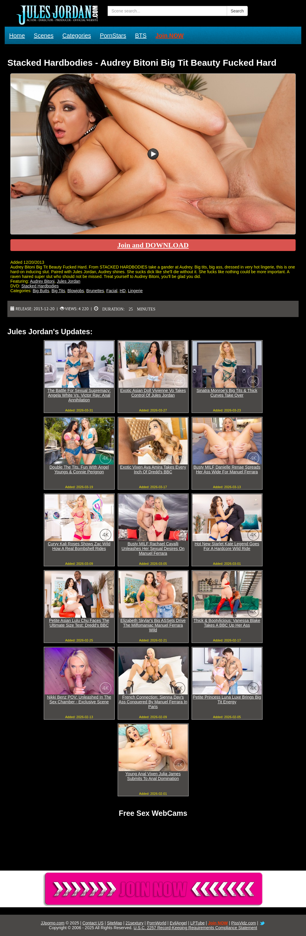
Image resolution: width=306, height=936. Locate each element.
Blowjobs (75, 290)
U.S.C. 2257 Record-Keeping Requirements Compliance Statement (195, 927)
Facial (111, 290)
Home (17, 35)
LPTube (197, 923)
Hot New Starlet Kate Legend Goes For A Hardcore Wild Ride (227, 546)
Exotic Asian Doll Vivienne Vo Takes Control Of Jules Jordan (153, 393)
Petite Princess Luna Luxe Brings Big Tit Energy (227, 699)
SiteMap (114, 923)
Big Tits (58, 290)
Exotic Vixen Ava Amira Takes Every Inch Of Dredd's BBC (153, 469)
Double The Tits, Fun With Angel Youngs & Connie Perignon (79, 469)
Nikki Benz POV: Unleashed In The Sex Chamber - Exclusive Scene (79, 699)
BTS (141, 35)
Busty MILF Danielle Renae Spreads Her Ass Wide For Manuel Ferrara (226, 469)
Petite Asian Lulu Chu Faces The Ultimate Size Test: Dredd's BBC (79, 623)
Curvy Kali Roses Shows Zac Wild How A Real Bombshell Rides (79, 546)
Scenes (44, 35)
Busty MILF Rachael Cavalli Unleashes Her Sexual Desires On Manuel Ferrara (153, 548)
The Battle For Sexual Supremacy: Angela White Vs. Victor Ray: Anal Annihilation (79, 395)
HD (123, 290)
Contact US (93, 923)
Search (237, 11)
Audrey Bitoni (42, 281)
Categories (76, 35)
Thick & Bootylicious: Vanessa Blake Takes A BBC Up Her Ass (227, 623)
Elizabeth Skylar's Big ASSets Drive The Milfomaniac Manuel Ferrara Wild (153, 625)
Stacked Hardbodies (40, 286)
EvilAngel (178, 923)
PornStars (113, 35)
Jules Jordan (68, 281)
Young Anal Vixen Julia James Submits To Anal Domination (153, 776)
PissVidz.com (243, 923)
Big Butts (41, 290)
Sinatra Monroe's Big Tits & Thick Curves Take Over (227, 393)
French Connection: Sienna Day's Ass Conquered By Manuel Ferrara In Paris (153, 702)
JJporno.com (52, 923)
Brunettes (95, 290)
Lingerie (135, 290)
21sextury (134, 923)
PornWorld (156, 923)
